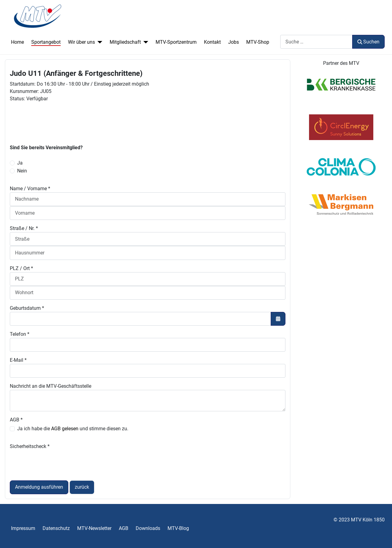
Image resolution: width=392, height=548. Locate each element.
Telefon (19, 334)
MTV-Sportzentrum (176, 42)
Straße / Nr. (24, 228)
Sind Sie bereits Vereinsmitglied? (46, 147)
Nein (22, 171)
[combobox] (316, 42)
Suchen (368, 42)
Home (17, 42)
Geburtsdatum (27, 308)
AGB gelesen (64, 428)
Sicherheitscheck (30, 446)
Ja (20, 163)
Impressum (23, 528)
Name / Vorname (30, 188)
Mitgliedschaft (125, 42)
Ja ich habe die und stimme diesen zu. (72, 428)
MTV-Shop (257, 42)
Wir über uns (81, 42)
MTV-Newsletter (94, 528)
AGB (16, 420)
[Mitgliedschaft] (144, 42)
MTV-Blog (178, 528)
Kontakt (212, 42)
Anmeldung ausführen (39, 487)
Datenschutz (56, 528)
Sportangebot (46, 42)
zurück (82, 487)
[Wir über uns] (98, 42)
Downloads (148, 528)
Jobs (233, 42)
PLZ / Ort (21, 268)
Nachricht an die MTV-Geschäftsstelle (50, 386)
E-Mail (18, 360)
